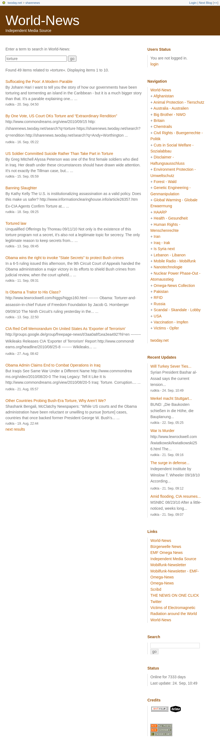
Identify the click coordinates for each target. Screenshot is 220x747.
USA (158, 316)
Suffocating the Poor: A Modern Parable (39, 81)
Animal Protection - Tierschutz (178, 102)
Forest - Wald (165, 181)
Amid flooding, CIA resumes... (175, 496)
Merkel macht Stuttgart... (171, 398)
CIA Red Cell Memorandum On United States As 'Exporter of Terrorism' (65, 328)
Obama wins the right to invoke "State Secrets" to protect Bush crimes (64, 258)
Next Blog (205, 2)
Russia (159, 304)
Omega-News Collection (174, 285)
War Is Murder (162, 430)
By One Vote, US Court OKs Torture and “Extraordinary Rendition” (61, 116)
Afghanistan (163, 96)
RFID (158, 297)
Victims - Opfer (166, 328)
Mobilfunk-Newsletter (168, 565)
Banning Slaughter (21, 188)
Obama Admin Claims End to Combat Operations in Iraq (52, 365)
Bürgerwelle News (165, 546)
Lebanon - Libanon (170, 255)
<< (215, 2)
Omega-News (162, 583)
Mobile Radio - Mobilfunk (175, 261)
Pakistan (161, 291)
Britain (159, 120)
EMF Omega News (166, 552)
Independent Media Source (173, 559)
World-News (42, 20)
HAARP (160, 212)
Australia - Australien (170, 108)
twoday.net (15, 2)
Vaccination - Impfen (171, 322)
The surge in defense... (169, 463)
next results (15, 429)
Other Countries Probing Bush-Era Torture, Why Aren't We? (55, 400)
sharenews (32, 2)
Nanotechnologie (168, 267)
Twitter (156, 601)
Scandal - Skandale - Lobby (177, 310)
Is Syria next (164, 249)
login (154, 64)
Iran (157, 236)
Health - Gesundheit (171, 218)
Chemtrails (163, 126)
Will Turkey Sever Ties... (170, 366)
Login (193, 2)
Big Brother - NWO (170, 114)
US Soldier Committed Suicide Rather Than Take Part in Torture (59, 153)
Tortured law (15, 223)
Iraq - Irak (162, 243)
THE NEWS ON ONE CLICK (174, 595)
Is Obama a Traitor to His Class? (33, 292)
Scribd (155, 589)
